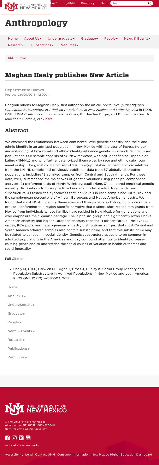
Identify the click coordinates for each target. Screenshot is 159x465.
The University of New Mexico (26, 7)
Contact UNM (45, 454)
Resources (69, 45)
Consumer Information (73, 454)
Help (104, 3)
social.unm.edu (28, 445)
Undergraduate (61, 39)
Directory (88, 3)
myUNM (69, 3)
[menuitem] (13, 38)
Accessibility (14, 454)
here (48, 119)
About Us (32, 39)
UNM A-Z (50, 3)
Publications (42, 45)
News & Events (137, 39)
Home (13, 38)
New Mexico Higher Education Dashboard (122, 454)
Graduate (89, 39)
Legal (29, 454)
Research (16, 45)
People (111, 39)
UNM (11, 58)
